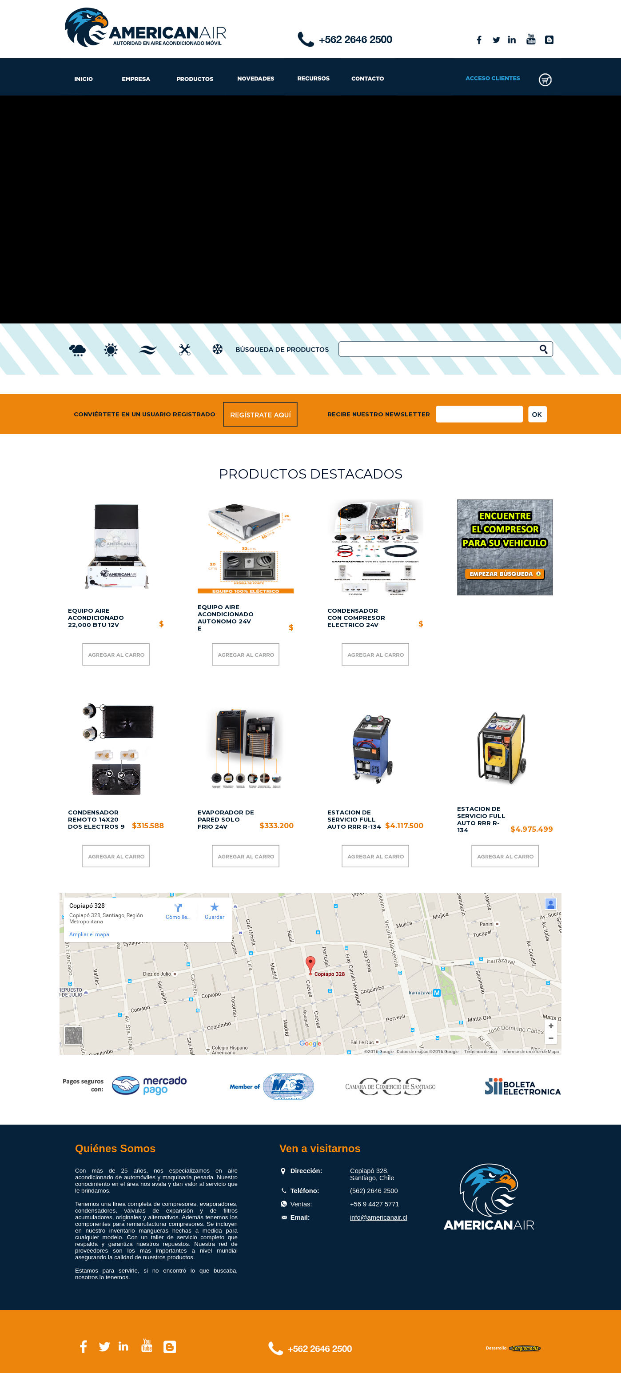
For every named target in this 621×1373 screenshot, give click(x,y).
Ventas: (301, 1204)
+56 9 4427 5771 (374, 1204)
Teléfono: (305, 1190)
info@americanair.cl (378, 1217)
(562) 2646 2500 (374, 1190)
